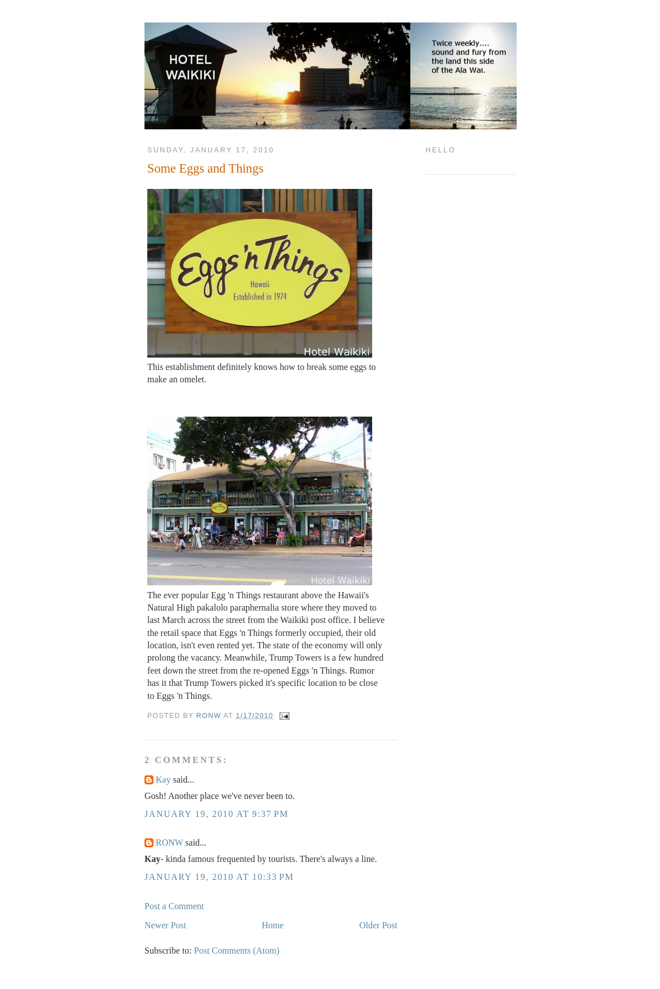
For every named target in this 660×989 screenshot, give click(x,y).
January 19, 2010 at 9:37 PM (216, 814)
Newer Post (165, 925)
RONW (169, 842)
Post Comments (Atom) (236, 950)
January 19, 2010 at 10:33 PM (219, 877)
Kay (163, 779)
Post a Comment (174, 906)
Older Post (378, 925)
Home (273, 925)
